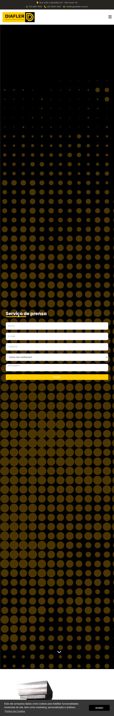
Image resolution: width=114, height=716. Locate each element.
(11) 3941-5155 (34, 6)
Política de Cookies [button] (15, 711)
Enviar (57, 377)
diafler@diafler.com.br (75, 6)
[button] (110, 17)
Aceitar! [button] (99, 708)
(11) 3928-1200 (52, 6)
